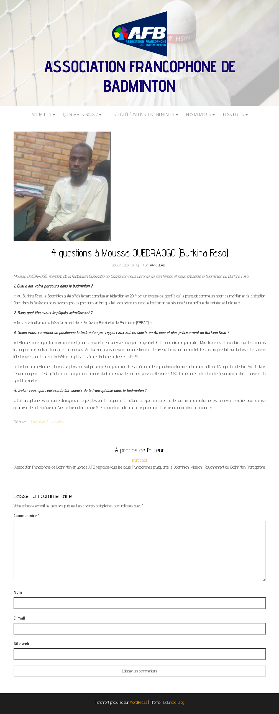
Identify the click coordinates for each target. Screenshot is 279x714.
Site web (21, 643)
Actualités (43, 114)
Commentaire (26, 515)
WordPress (138, 702)
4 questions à (39, 421)
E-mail (19, 618)
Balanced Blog (173, 702)
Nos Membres (200, 114)
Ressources (235, 114)
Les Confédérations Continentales (144, 114)
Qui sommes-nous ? (82, 114)
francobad (157, 265)
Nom (18, 592)
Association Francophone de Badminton (139, 76)
